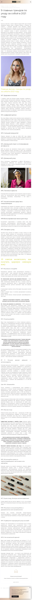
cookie (21, 589)
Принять (15, 596)
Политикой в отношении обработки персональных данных (20, 593)
